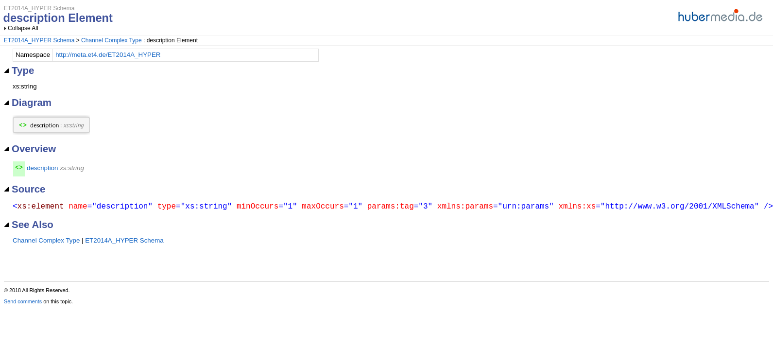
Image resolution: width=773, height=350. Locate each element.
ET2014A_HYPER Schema (39, 40)
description (42, 168)
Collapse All (23, 28)
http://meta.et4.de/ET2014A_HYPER (107, 54)
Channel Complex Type (111, 40)
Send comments (23, 301)
